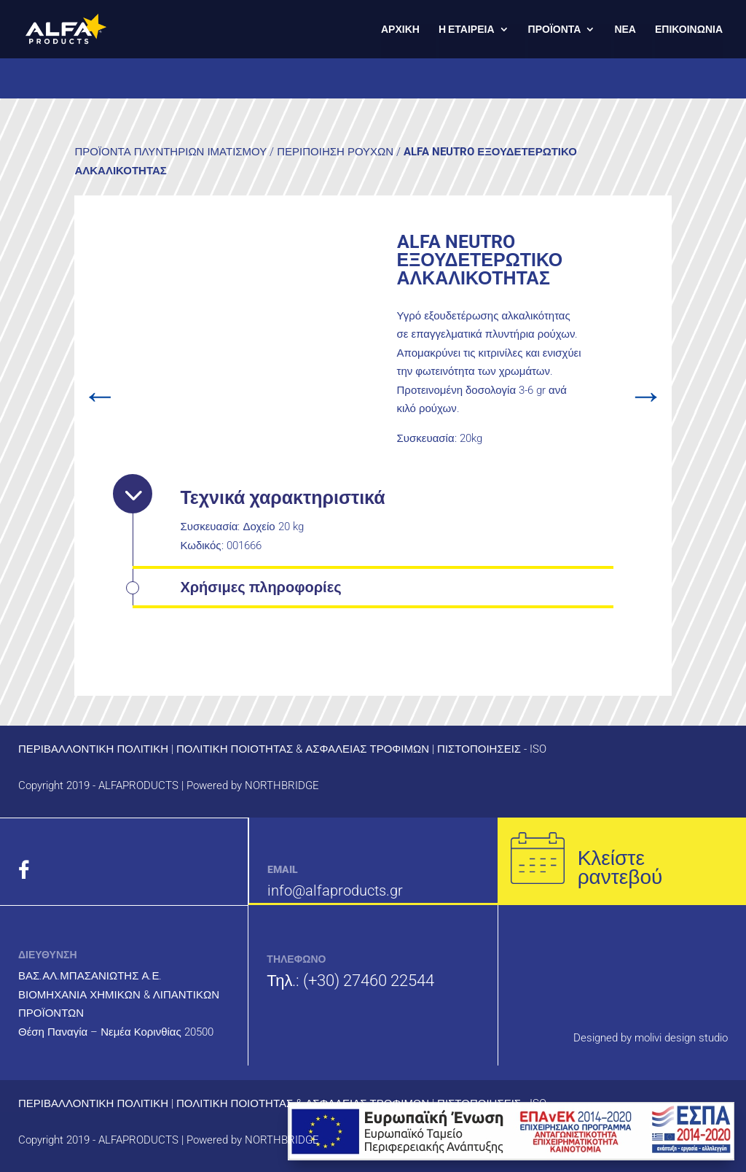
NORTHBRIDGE (282, 785)
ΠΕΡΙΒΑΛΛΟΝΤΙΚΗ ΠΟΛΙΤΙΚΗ (93, 749)
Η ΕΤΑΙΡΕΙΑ (467, 29)
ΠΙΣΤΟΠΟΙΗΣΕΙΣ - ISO (491, 749)
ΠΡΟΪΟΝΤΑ (554, 29)
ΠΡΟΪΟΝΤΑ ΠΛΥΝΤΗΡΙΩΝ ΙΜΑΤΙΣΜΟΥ (170, 151)
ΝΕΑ (625, 29)
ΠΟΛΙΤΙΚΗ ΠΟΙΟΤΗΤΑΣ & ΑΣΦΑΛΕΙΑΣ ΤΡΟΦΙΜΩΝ (302, 749)
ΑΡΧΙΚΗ (400, 29)
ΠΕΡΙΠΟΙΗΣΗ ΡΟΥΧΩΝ (335, 151)
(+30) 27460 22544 (368, 980)
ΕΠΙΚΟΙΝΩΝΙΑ (689, 29)
